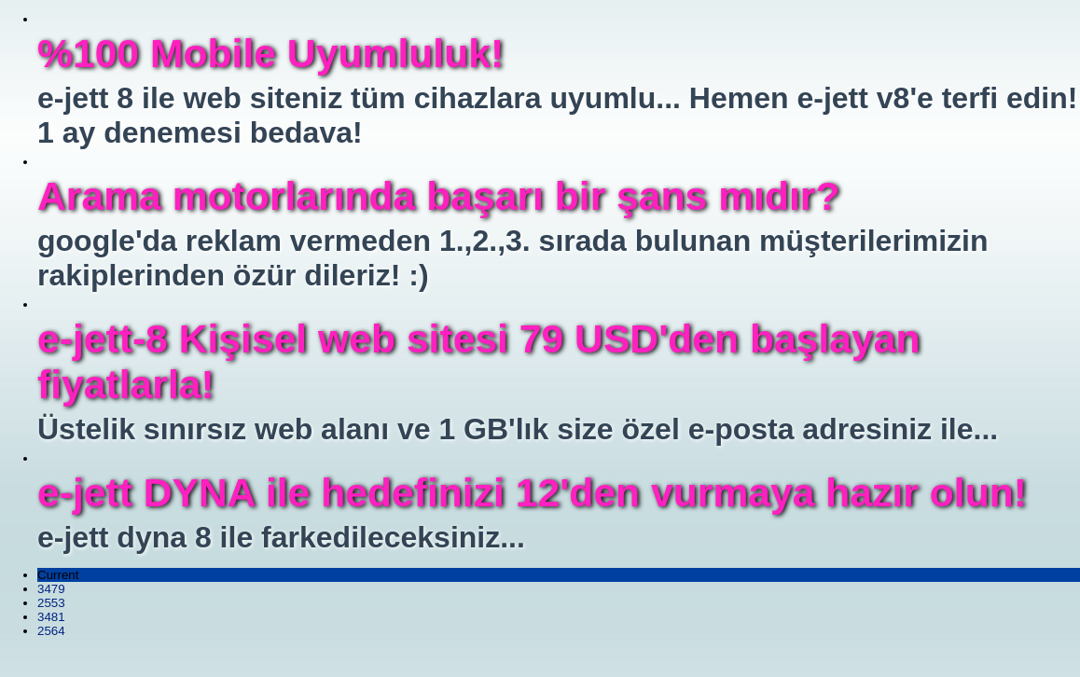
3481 (51, 617)
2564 (51, 631)
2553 (51, 603)
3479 (51, 589)
